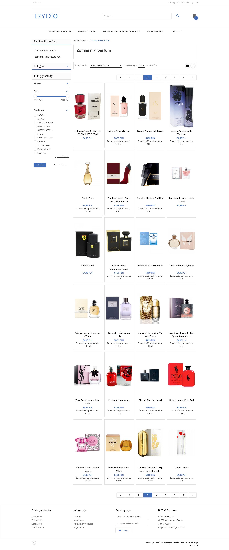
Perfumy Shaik (87, 31)
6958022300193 (45, 130)
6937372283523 (45, 126)
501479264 (164, 523)
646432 (40, 119)
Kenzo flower (181, 467)
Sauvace (41, 153)
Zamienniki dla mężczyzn (48, 56)
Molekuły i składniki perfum (121, 31)
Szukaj (40, 165)
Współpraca (155, 31)
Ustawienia (37, 523)
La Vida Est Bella (45, 137)
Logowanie (37, 516)
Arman (40, 134)
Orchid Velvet (43, 145)
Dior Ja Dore (87, 198)
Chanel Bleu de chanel (150, 400)
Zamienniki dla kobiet (45, 50)
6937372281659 (45, 122)
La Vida (41, 141)
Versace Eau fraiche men (150, 265)
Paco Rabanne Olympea (181, 265)
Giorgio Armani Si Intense (150, 130)
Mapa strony (80, 520)
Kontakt (176, 31)
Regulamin (79, 527)
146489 (40, 115)
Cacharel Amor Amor (119, 400)
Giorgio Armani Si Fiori (119, 130)
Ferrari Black (87, 265)
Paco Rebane (43, 149)
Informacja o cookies (154, 543)
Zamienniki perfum (59, 31)
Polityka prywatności (83, 523)
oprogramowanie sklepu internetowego (181, 543)
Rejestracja (37, 520)
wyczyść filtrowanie (62, 157)
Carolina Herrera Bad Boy (150, 198)
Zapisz (123, 530)
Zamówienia (38, 527)
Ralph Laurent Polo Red (181, 400)
